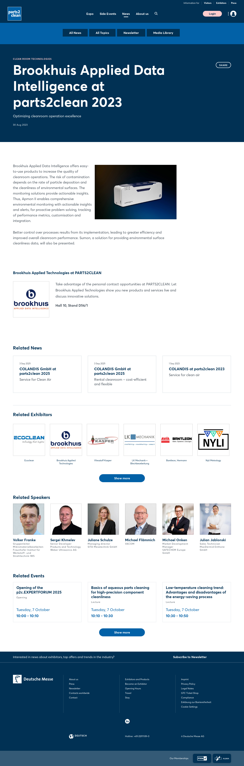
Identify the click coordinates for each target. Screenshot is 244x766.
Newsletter (131, 33)
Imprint (185, 679)
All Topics (102, 33)
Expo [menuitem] (90, 14)
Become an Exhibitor (136, 683)
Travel (128, 693)
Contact (73, 697)
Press (233, 3)
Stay (127, 697)
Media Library (163, 33)
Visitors (207, 3)
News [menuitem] (126, 14)
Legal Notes (187, 688)
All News (75, 33)
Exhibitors (221, 3)
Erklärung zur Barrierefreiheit (196, 702)
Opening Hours (133, 688)
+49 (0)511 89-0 (141, 736)
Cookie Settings (189, 706)
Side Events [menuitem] (108, 14)
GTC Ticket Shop (189, 693)
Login (212, 13)
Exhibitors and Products (137, 679)
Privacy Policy (188, 683)
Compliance (187, 697)
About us (73, 679)
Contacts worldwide (79, 693)
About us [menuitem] (142, 14)
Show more (122, 478)
